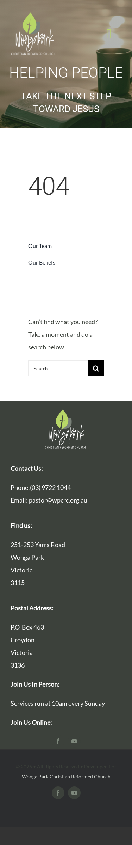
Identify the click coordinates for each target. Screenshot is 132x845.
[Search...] (58, 368)
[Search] (96, 368)
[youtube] (74, 741)
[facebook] (58, 741)
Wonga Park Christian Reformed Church (66, 776)
